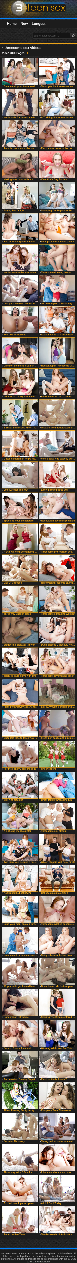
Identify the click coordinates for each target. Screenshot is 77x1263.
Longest (38, 24)
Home (12, 24)
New (24, 24)
